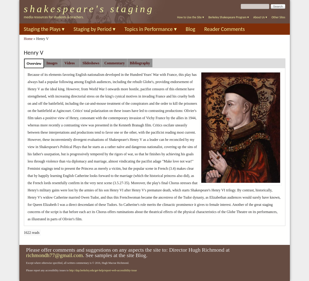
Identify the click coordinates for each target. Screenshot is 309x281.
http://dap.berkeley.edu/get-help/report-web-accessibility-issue (103, 270)
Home (28, 39)
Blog (190, 29)
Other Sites (278, 17)
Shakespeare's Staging (89, 8)
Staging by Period (94, 29)
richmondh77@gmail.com (54, 255)
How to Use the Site (190, 17)
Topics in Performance (150, 29)
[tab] (34, 63)
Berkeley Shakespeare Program (228, 17)
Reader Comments (224, 29)
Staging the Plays (44, 29)
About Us (260, 17)
